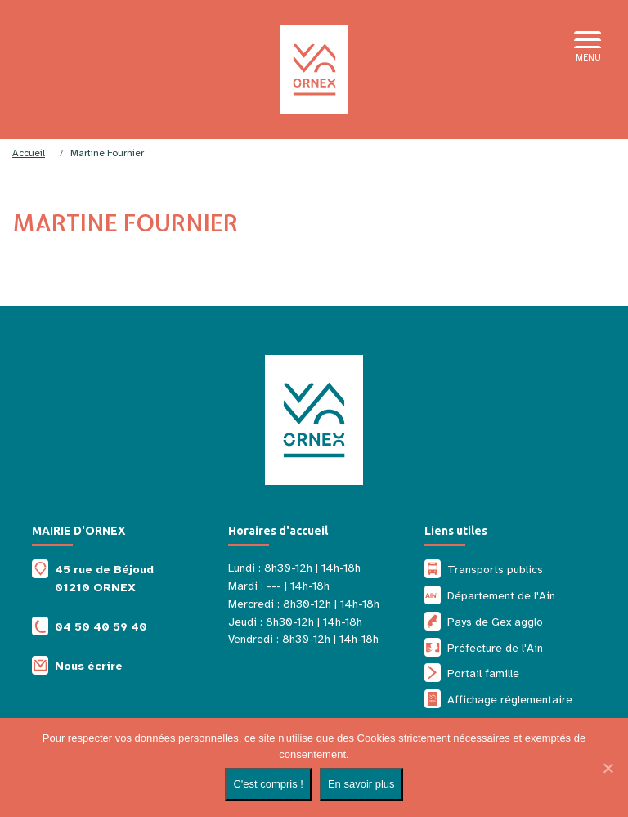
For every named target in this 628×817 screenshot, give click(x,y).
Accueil (28, 153)
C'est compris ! (268, 784)
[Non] (607, 768)
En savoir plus (361, 784)
